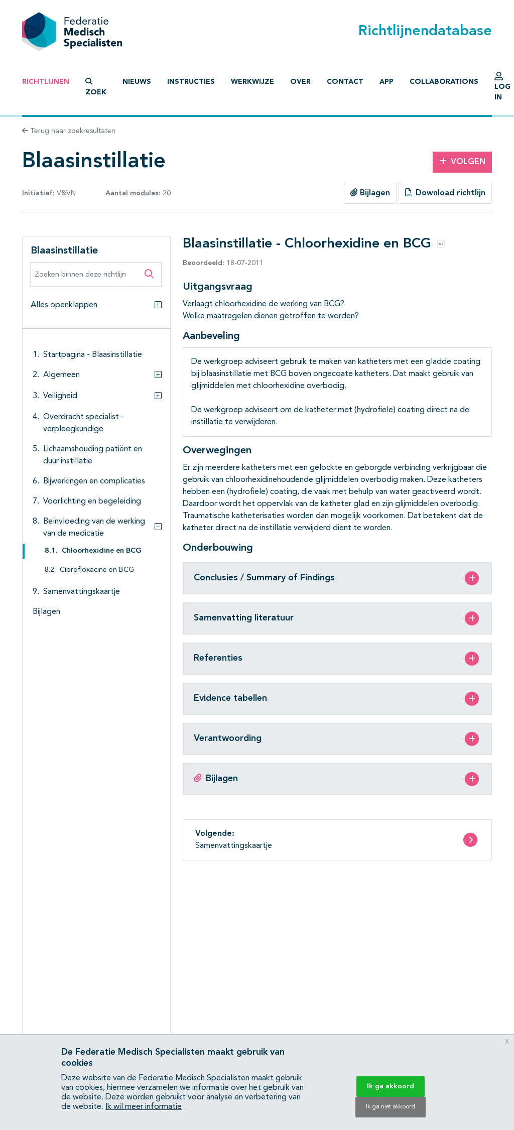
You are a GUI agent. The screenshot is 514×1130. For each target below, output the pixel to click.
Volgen (462, 161)
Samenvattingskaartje (81, 592)
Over (300, 81)
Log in (502, 88)
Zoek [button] (95, 87)
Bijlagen (370, 192)
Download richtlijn (445, 192)
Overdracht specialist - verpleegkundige (83, 423)
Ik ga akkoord (390, 1086)
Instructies (191, 81)
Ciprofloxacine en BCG (97, 570)
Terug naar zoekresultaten (68, 131)
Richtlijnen (45, 81)
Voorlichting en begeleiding (92, 501)
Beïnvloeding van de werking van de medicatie (94, 528)
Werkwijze (252, 81)
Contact (345, 81)
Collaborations (444, 81)
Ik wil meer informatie (143, 1107)
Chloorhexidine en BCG (102, 551)
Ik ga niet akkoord (390, 1107)
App (386, 81)
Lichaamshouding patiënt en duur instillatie (92, 455)
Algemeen (61, 375)
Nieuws (136, 81)
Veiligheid (60, 396)
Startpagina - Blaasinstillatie (92, 355)
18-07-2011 (223, 263)
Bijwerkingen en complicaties (94, 481)
